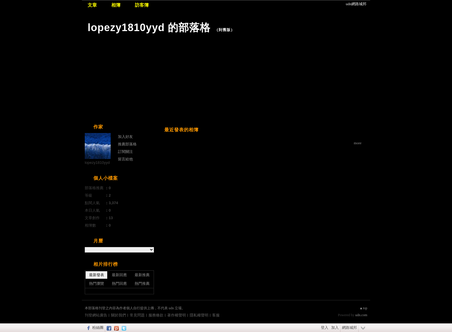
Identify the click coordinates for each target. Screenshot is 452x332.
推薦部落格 (127, 144)
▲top (363, 308)
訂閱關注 (125, 151)
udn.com (361, 315)
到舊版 (225, 30)
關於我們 (118, 315)
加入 (335, 327)
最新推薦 (142, 275)
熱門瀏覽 (96, 283)
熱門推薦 (142, 283)
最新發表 (96, 275)
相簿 (115, 5)
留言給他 (125, 159)
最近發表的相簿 (181, 129)
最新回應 (119, 275)
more (357, 143)
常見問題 (137, 315)
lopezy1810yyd (97, 162)
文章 (92, 5)
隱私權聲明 (199, 315)
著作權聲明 (176, 315)
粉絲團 (97, 327)
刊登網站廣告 (96, 315)
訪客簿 (142, 5)
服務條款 (155, 315)
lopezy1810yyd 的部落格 (149, 27)
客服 (216, 315)
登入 (324, 327)
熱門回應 (119, 283)
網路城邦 (349, 327)
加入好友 (125, 136)
